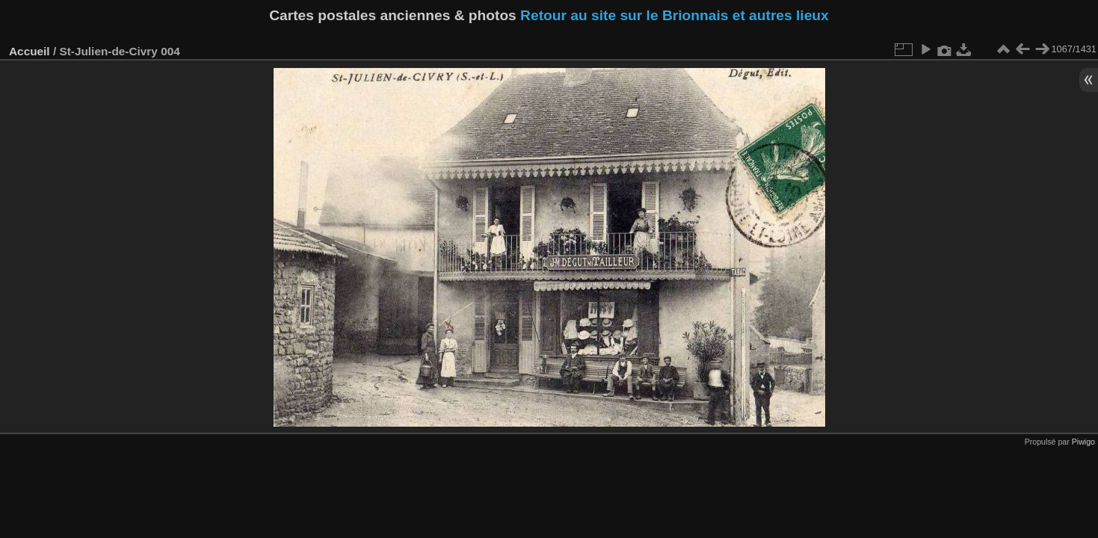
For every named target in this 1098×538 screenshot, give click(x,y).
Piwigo (1083, 441)
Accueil (29, 51)
